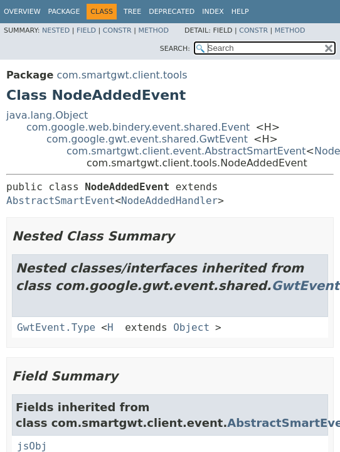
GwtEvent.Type (56, 327)
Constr (117, 30)
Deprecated (171, 12)
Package (64, 12)
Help (240, 12)
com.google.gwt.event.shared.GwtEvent (147, 139)
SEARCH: (175, 49)
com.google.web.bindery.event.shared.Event (138, 127)
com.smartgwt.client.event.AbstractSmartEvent (186, 151)
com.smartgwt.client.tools (121, 75)
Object (191, 327)
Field (86, 30)
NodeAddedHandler (169, 201)
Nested (56, 30)
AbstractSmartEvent (60, 201)
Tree (132, 12)
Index (212, 12)
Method (153, 30)
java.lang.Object (47, 115)
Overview (22, 12)
